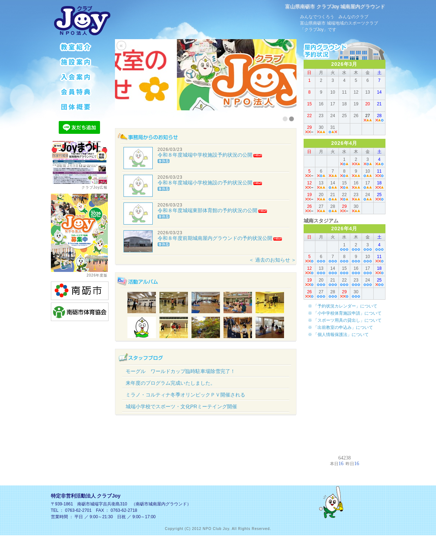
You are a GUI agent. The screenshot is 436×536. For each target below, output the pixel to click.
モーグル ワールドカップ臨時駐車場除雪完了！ (180, 371)
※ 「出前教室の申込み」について (340, 327)
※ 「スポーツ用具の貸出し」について (345, 320)
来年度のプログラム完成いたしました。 (170, 383)
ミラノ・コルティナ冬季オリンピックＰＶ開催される (185, 395)
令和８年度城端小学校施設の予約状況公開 (205, 182)
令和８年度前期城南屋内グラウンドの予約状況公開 (215, 238)
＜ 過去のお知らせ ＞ (272, 260)
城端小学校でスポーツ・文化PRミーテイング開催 (181, 406)
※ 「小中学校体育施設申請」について (345, 313)
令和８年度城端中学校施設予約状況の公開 (205, 155)
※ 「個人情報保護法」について (338, 334)
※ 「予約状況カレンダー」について (342, 306)
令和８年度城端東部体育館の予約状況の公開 (207, 210)
